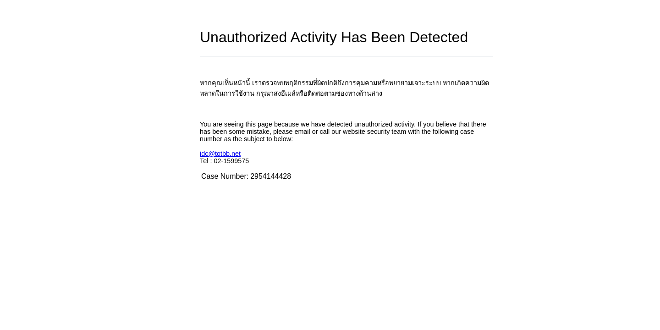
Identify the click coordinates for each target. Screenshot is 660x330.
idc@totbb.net (220, 153)
